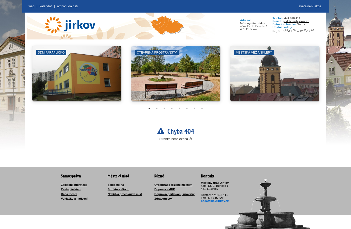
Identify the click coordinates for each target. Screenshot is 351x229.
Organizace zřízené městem (173, 184)
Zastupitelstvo (71, 189)
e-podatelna (116, 184)
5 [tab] (179, 108)
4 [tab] (171, 108)
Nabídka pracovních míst (125, 194)
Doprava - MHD (165, 189)
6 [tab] (186, 108)
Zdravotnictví (164, 198)
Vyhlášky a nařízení (74, 198)
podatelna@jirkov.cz (296, 21)
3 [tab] (164, 108)
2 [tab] (156, 108)
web (31, 6)
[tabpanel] (76, 76)
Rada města (69, 194)
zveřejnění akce (310, 6)
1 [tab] (149, 108)
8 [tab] (202, 108)
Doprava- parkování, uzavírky (175, 194)
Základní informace (74, 184)
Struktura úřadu (118, 189)
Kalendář (45, 6)
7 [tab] (194, 108)
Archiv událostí (67, 6)
